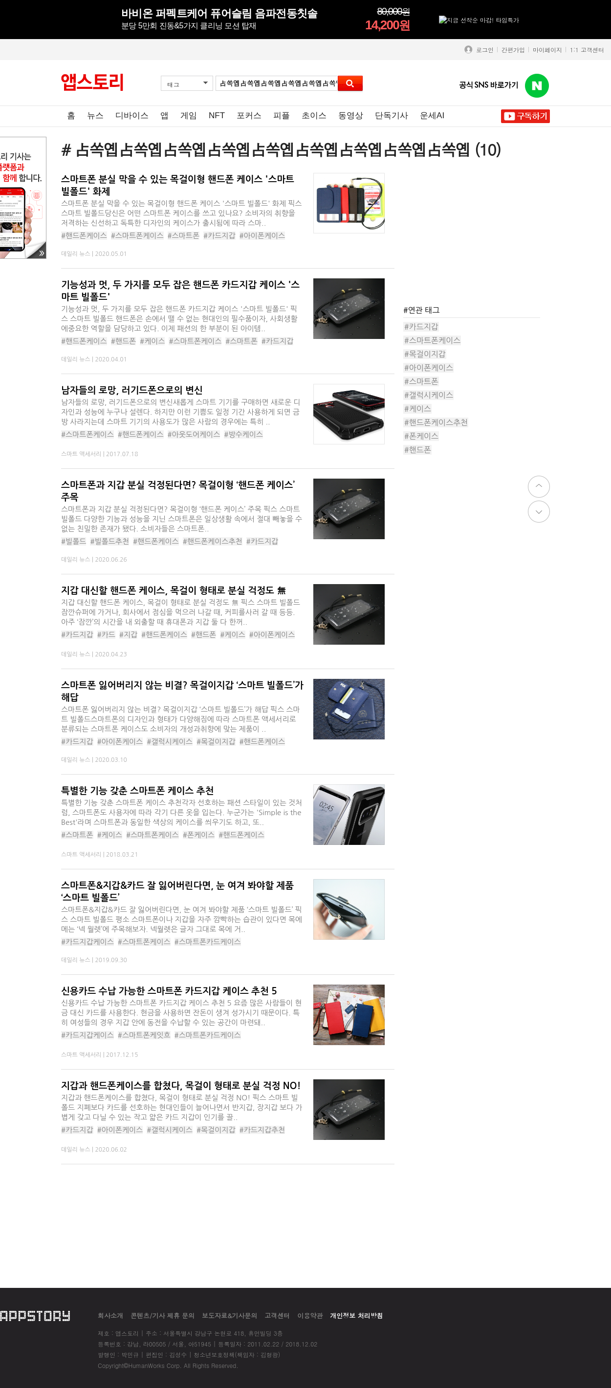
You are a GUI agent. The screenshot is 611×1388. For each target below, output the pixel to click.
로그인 (483, 49)
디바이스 (132, 115)
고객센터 (277, 1315)
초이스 (314, 115)
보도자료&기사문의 (229, 1315)
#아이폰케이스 (262, 235)
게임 (188, 115)
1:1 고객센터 (587, 49)
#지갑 (128, 634)
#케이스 (152, 341)
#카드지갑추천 (262, 1130)
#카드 (106, 634)
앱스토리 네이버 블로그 (537, 86)
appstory (35, 1315)
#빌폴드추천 (109, 541)
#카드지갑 (219, 235)
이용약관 (310, 1315)
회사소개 (110, 1315)
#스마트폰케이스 (137, 235)
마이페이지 (547, 49)
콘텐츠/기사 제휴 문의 (163, 1315)
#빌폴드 (73, 541)
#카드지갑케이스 (87, 942)
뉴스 (95, 115)
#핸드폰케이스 (84, 235)
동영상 (350, 115)
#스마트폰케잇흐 (144, 1035)
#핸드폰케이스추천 (212, 541)
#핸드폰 (123, 341)
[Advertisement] (476, 234)
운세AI (432, 115)
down (539, 512)
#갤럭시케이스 (170, 741)
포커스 (249, 115)
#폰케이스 (199, 835)
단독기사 (391, 115)
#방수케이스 (243, 434)
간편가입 (513, 49)
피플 (281, 115)
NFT (217, 115)
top (539, 487)
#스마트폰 (184, 235)
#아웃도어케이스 (194, 434)
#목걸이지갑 (216, 741)
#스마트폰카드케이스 (208, 942)
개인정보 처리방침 (356, 1315)
